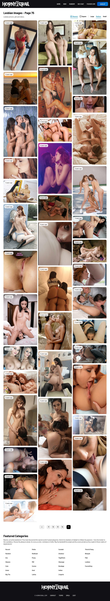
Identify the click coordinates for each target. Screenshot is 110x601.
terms (61, 595)
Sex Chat (81, 4)
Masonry (74, 16)
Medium (98, 16)
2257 (74, 595)
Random (72, 4)
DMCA (68, 595)
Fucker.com (91, 4)
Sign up (102, 4)
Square (83, 16)
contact (53, 595)
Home (58, 4)
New (64, 4)
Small (105, 16)
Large (92, 16)
